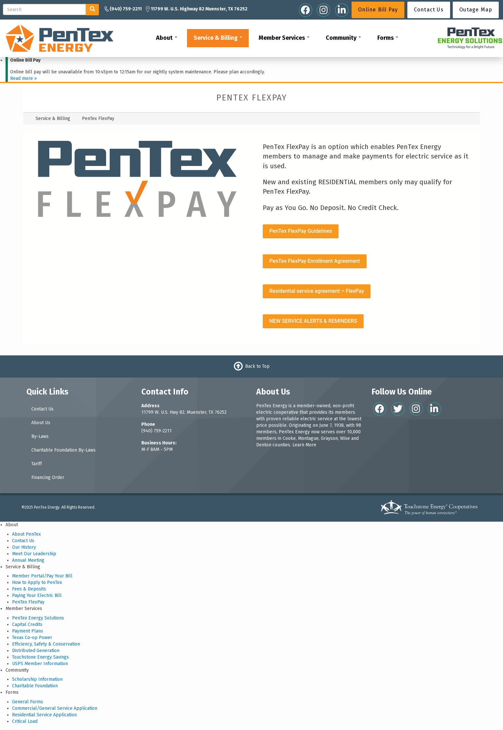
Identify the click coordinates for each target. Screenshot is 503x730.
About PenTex (26, 534)
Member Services (284, 37)
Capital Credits (27, 624)
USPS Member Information (40, 663)
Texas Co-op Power (32, 637)
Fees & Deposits (29, 589)
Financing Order (47, 477)
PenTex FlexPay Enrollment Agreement (314, 261)
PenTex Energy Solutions (38, 618)
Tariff (36, 464)
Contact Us (42, 409)
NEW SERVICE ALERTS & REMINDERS (313, 321)
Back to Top (257, 366)
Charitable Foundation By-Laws (63, 450)
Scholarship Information (37, 679)
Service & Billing (218, 37)
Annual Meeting (28, 560)
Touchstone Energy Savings (40, 657)
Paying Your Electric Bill (37, 595)
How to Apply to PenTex (37, 582)
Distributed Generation (35, 650)
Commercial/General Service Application (54, 708)
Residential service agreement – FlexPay (316, 291)
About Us (40, 422)
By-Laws (40, 436)
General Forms (27, 702)
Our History (24, 547)
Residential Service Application (44, 715)
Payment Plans (27, 631)
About (166, 37)
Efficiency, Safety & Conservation (46, 644)
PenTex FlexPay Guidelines (300, 231)
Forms (387, 37)
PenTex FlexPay (28, 602)
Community (343, 37)
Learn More (304, 445)
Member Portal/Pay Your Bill (42, 576)
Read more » (23, 78)
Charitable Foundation (35, 686)
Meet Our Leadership (34, 554)
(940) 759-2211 (156, 431)
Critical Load (25, 721)
